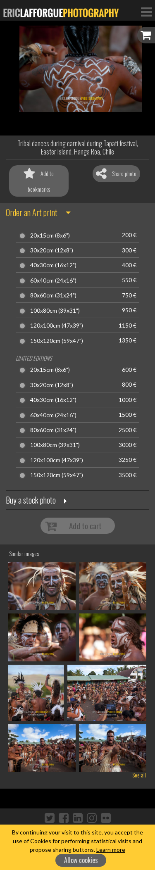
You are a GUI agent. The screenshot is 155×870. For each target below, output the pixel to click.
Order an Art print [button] (31, 212)
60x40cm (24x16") (53, 280)
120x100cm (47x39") (56, 325)
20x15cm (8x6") (50, 235)
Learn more (110, 849)
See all (139, 774)
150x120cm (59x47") (56, 341)
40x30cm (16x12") (53, 265)
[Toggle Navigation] (146, 11)
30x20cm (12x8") (51, 250)
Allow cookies (81, 860)
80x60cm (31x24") (53, 295)
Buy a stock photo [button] (31, 500)
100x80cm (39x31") (55, 310)
